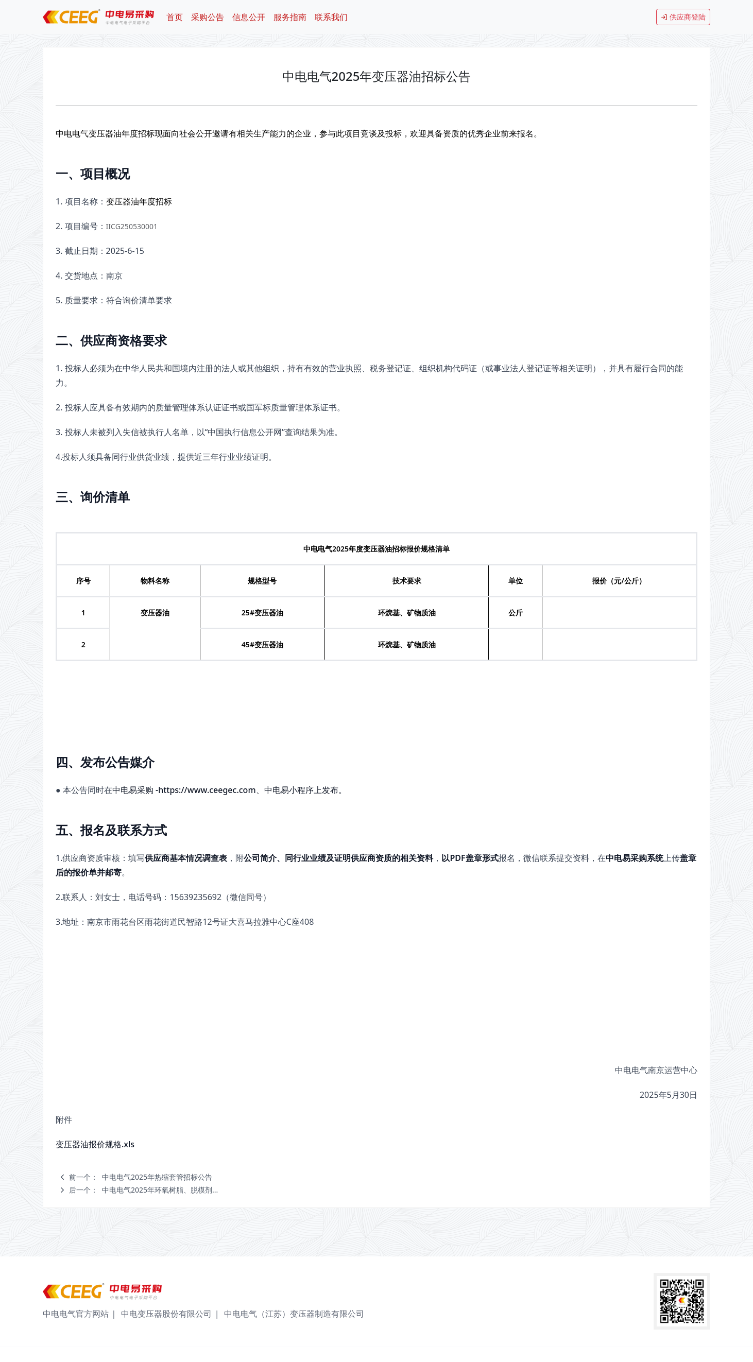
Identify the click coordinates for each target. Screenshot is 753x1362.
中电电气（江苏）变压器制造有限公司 (294, 1313)
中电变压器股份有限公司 (166, 1313)
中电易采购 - (135, 790)
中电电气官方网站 (76, 1313)
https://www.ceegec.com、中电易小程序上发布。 (252, 790)
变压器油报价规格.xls (95, 1144)
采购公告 (207, 17)
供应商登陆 (683, 17)
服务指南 (289, 17)
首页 (174, 17)
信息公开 (248, 17)
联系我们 (331, 17)
